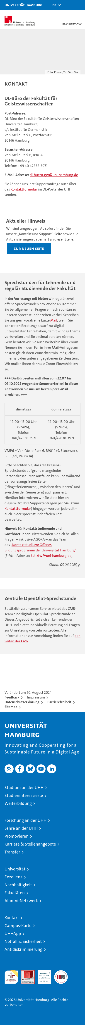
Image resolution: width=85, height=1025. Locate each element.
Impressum (36, 697)
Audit (25, 972)
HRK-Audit (42, 975)
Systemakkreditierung (61, 972)
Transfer (12, 852)
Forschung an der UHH (25, 820)
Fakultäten (15, 893)
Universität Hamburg (23, 4)
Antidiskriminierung (23, 949)
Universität (15, 869)
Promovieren (17, 836)
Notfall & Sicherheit (23, 941)
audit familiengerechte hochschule (11, 977)
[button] (55, 5)
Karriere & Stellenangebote (30, 844)
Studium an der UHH (24, 787)
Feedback (12, 697)
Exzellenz (13, 877)
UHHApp (13, 933)
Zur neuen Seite (29, 248)
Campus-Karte (18, 925)
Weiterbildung (18, 803)
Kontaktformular (24, 189)
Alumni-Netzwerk (21, 900)
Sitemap (11, 706)
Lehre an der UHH (21, 828)
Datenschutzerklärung (22, 702)
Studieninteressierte (24, 795)
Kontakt (12, 917)
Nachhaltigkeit (18, 885)
